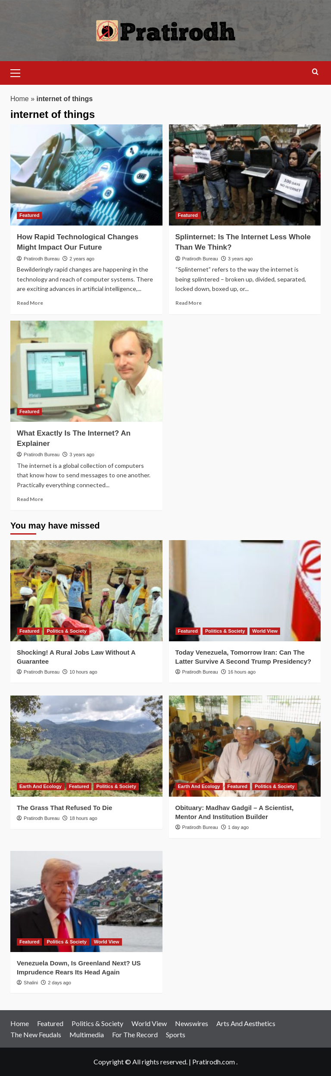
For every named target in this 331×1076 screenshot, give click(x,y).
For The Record (135, 1034)
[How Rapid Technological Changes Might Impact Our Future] (86, 175)
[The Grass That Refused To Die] (86, 746)
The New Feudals (35, 1034)
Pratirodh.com (213, 1061)
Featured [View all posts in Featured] (29, 215)
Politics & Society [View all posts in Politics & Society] (66, 631)
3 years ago (240, 258)
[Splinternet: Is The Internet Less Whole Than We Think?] (245, 175)
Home (19, 98)
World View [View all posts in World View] (265, 631)
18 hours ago (83, 818)
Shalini (31, 982)
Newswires (191, 1023)
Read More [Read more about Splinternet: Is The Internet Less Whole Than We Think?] (188, 303)
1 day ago (238, 827)
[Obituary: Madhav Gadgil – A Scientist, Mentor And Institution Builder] (245, 746)
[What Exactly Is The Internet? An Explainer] (86, 371)
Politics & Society (97, 1023)
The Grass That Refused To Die (64, 807)
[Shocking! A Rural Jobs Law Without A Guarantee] (86, 590)
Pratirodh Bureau (41, 258)
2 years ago (81, 258)
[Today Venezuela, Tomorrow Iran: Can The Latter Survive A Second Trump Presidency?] (245, 590)
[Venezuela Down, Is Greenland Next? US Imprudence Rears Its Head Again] (86, 901)
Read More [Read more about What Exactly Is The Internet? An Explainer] (30, 499)
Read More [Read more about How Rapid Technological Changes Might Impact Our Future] (30, 303)
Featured (50, 1023)
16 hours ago (242, 671)
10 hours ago (83, 671)
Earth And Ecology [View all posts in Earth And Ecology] (40, 786)
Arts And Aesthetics (245, 1023)
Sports (175, 1034)
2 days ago (59, 982)
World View (149, 1023)
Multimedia (86, 1034)
